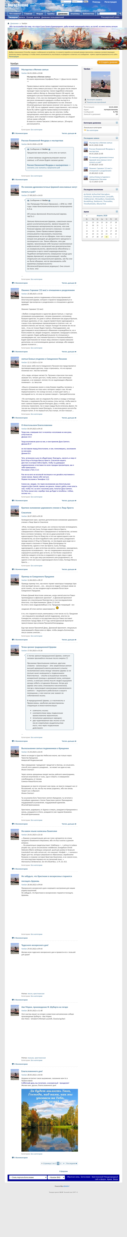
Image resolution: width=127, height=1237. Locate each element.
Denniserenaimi (99, 196)
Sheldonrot (98, 201)
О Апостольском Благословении (36, 425)
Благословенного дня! (32, 1071)
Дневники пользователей (52, 17)
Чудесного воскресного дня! (35, 945)
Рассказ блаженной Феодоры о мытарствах (42, 140)
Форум (39, 14)
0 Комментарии (21, 133)
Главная (28, 14)
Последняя (71, 1163)
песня (30, 993)
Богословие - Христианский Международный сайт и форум (99, 1178)
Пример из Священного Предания (37, 576)
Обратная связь (73, 1177)
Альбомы (75, 14)
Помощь (96, 2)
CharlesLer (88, 196)
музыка (31, 1058)
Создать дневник (108, 62)
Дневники (63, 14)
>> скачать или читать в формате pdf (49, 166)
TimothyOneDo (90, 204)
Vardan (87, 69)
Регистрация (110, 2)
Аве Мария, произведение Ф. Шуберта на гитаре (44, 1007)
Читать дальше (68, 133)
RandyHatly (109, 199)
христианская (38, 993)
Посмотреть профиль (93, 100)
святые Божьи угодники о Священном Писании (44, 359)
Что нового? (15, 14)
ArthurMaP (96, 194)
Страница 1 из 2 (49, 1163)
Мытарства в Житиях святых (35, 69)
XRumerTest (101, 204)
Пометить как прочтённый (95, 102)
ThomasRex (107, 201)
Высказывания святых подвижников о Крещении (45, 748)
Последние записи (16, 17)
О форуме (63, 1171)
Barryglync (105, 194)
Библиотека (88, 14)
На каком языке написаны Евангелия (39, 831)
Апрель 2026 (102, 215)
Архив (109, 1179)
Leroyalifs (109, 196)
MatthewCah (89, 199)
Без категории (36, 129)
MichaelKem (100, 199)
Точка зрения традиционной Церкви (38, 647)
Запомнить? (67, 5)
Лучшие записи (33, 17)
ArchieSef (87, 194)
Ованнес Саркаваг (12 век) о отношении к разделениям (48, 290)
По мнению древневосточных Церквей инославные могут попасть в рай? (101, 159)
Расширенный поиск (110, 17)
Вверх (115, 1179)
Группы (50, 14)
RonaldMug (88, 201)
